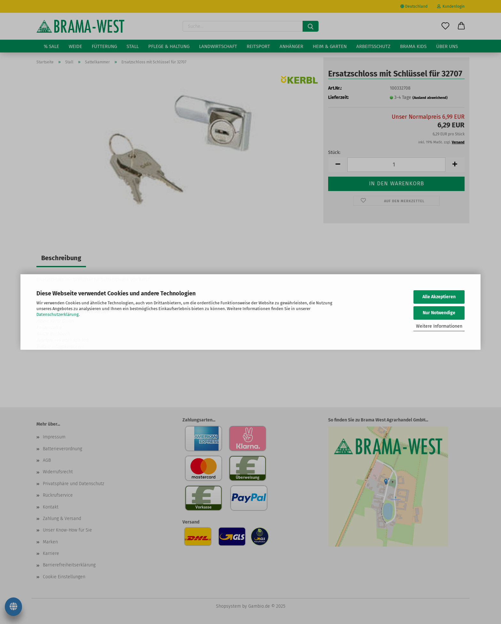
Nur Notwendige (439, 313)
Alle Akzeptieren (439, 297)
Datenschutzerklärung (57, 314)
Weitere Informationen (439, 326)
